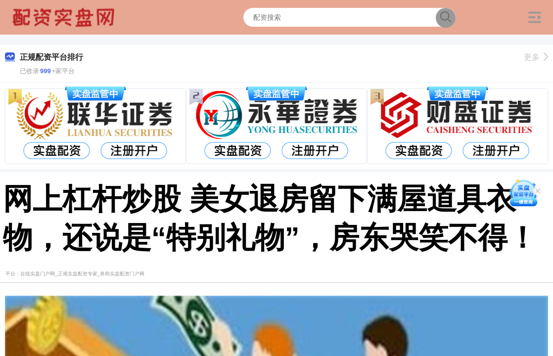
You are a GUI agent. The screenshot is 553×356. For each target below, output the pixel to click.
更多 (536, 57)
